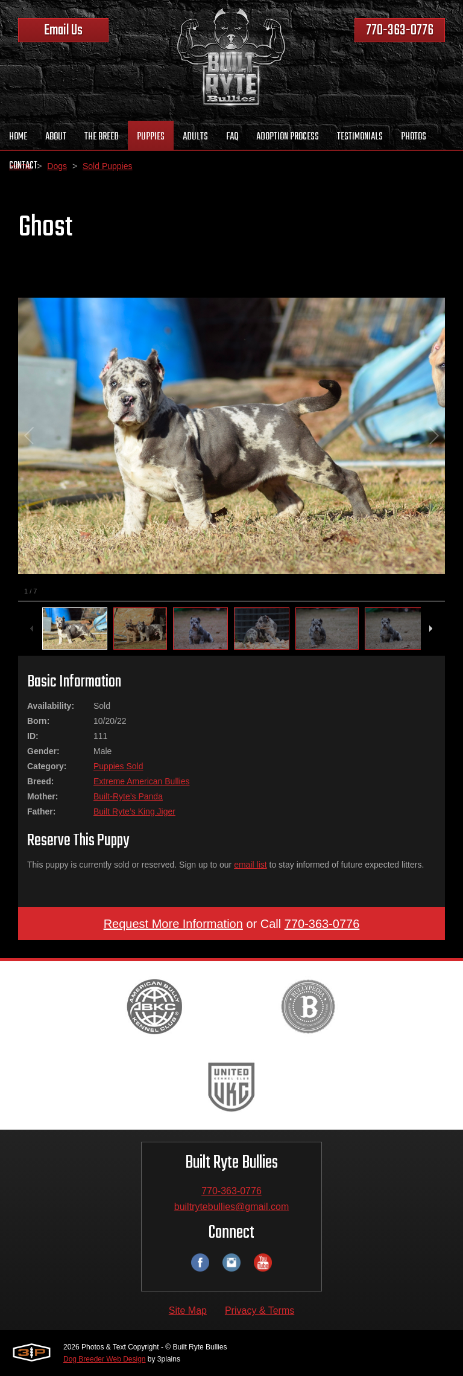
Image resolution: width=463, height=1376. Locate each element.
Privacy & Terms (259, 1310)
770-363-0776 (399, 30)
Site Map (188, 1310)
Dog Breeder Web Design (104, 1359)
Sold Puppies (108, 166)
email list (250, 864)
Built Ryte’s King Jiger (134, 811)
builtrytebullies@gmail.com (231, 1207)
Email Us (63, 30)
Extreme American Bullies (141, 781)
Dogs (57, 166)
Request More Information (173, 923)
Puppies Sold (118, 766)
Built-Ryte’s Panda (128, 796)
